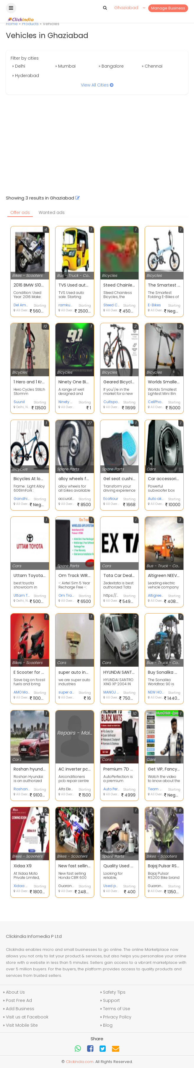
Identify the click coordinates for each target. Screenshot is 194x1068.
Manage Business (168, 8)
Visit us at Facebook (27, 1017)
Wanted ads (52, 212)
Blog (108, 1025)
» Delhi (18, 66)
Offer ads (20, 212)
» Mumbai (65, 66)
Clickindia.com (80, 1061)
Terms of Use (116, 1009)
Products (30, 24)
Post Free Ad (19, 1000)
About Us (15, 992)
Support (111, 1000)
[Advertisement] (97, 144)
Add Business (20, 1009)
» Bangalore (111, 66)
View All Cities (97, 85)
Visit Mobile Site (22, 1025)
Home (12, 24)
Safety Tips (114, 992)
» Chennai (152, 66)
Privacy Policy (117, 1017)
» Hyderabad (25, 75)
